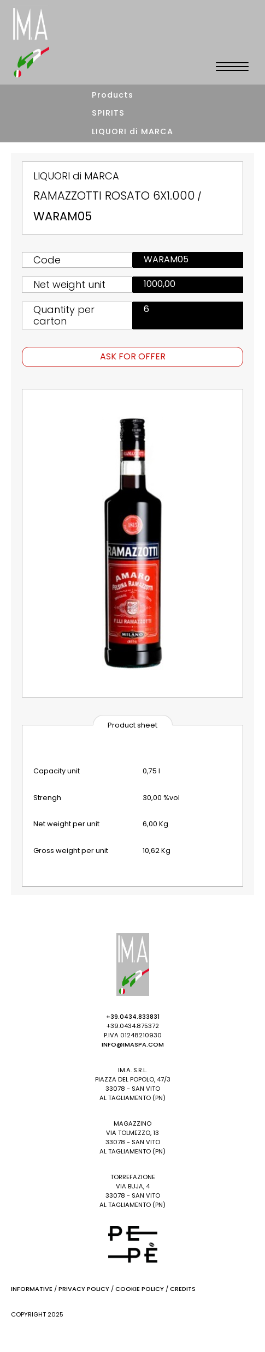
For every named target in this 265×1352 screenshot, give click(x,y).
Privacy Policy (83, 1288)
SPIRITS (108, 112)
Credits (183, 1288)
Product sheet (132, 725)
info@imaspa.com (133, 1044)
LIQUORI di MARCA (132, 131)
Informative (31, 1288)
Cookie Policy (139, 1288)
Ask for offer (133, 356)
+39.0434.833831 (133, 1016)
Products (112, 94)
